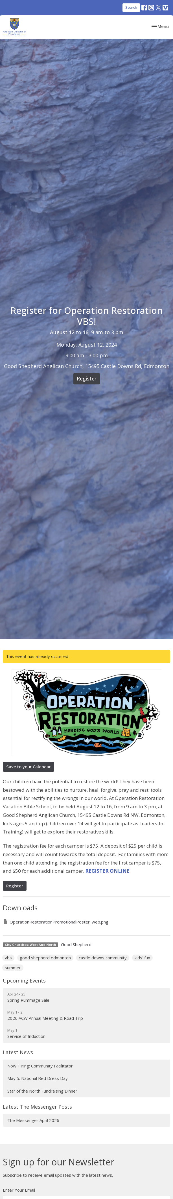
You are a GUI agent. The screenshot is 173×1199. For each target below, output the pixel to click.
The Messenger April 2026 (33, 1120)
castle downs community (103, 957)
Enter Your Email (19, 1190)
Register (87, 378)
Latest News (18, 1052)
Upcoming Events (24, 980)
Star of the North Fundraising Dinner (42, 1091)
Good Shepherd (76, 944)
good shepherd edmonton (45, 957)
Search (131, 7)
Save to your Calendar (28, 766)
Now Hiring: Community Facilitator (40, 1066)
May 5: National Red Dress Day (37, 1078)
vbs (8, 957)
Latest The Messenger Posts (37, 1106)
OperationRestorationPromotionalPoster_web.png (55, 922)
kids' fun (142, 957)
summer (13, 967)
